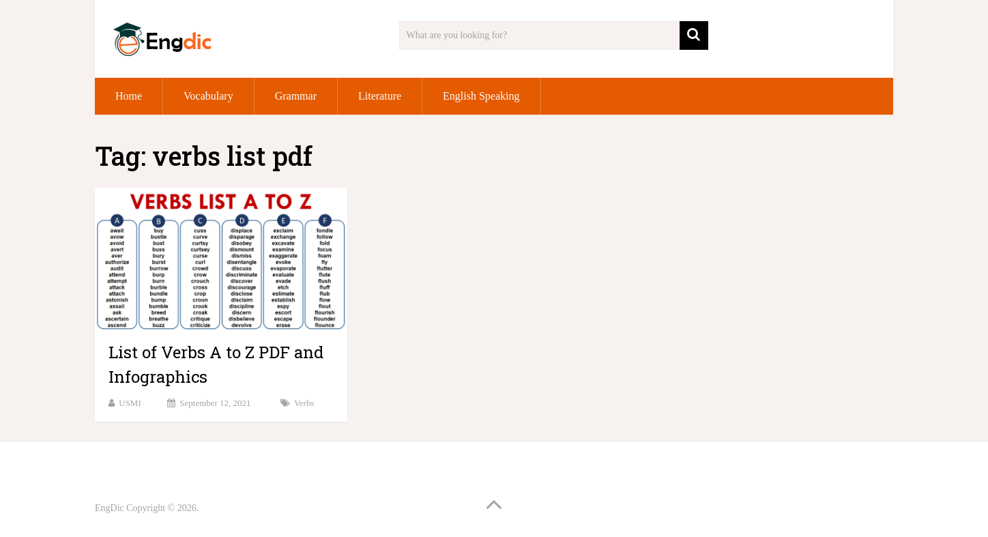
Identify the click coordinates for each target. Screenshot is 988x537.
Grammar (296, 96)
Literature (379, 96)
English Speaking (481, 96)
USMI (130, 403)
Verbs (304, 403)
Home (128, 96)
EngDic (109, 508)
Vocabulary (208, 96)
